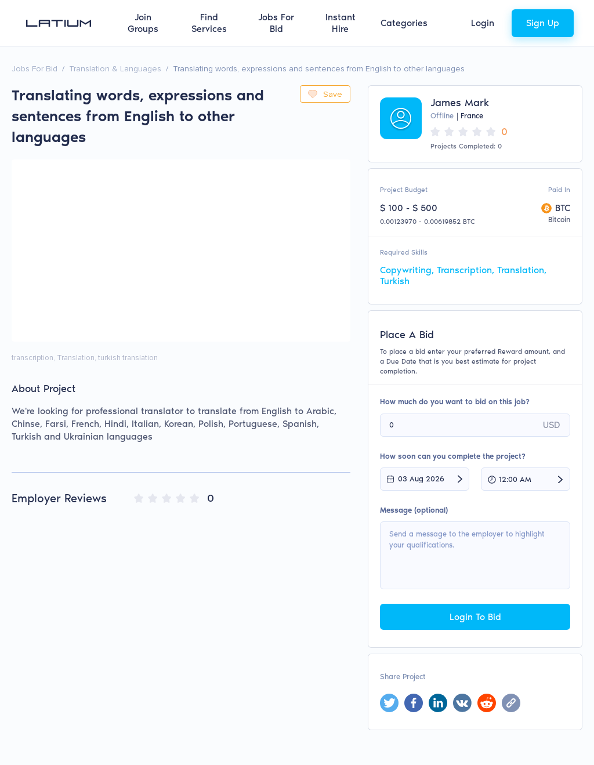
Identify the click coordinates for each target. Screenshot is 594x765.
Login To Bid (475, 616)
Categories (404, 22)
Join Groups (143, 23)
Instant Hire (340, 23)
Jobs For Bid (276, 23)
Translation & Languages (115, 69)
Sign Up (542, 22)
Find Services (209, 23)
